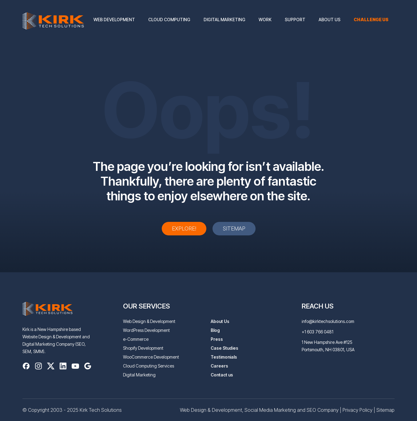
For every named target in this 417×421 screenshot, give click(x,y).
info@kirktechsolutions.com (328, 321)
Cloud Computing (169, 19)
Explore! (184, 228)
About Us (329, 19)
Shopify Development (143, 348)
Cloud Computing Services (148, 365)
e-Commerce (136, 339)
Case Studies (224, 348)
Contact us (222, 374)
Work (265, 19)
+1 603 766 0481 (317, 331)
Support (295, 19)
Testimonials (224, 357)
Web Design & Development (149, 321)
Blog (215, 330)
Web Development (114, 19)
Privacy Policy (357, 410)
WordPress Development (146, 330)
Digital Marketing (224, 19)
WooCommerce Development (151, 357)
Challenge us (371, 19)
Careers (219, 365)
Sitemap (234, 228)
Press (217, 339)
